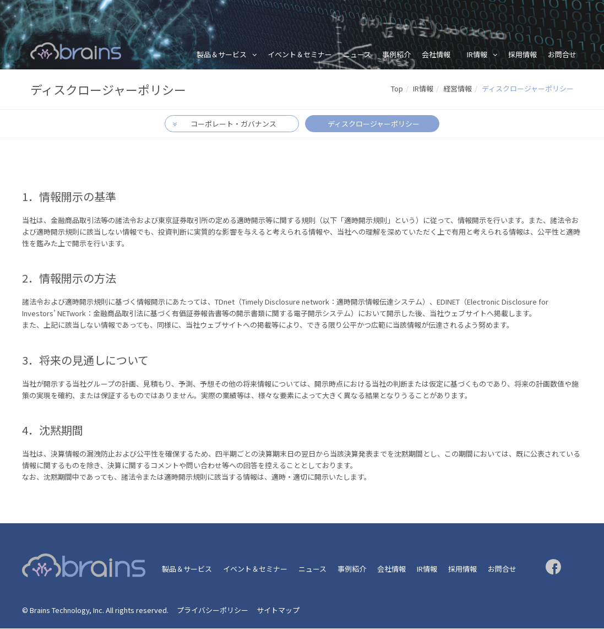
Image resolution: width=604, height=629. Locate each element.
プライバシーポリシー (212, 610)
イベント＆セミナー (300, 54)
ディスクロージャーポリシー (373, 123)
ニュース (357, 54)
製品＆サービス (222, 54)
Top (397, 88)
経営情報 (457, 88)
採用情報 (522, 54)
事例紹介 (396, 54)
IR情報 (477, 54)
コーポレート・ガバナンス (233, 123)
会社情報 (436, 54)
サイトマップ (278, 610)
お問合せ (562, 54)
